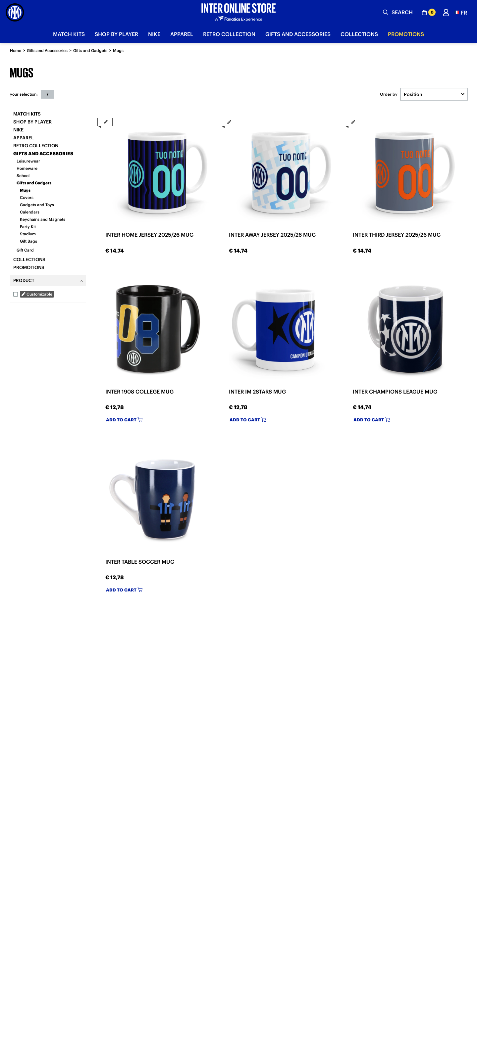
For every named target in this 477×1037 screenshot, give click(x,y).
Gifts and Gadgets (90, 50)
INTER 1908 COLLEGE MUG (139, 391)
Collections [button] (359, 34)
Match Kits (27, 114)
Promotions (28, 267)
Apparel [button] (181, 34)
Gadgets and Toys (37, 204)
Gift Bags (28, 241)
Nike (18, 130)
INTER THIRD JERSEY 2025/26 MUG (397, 234)
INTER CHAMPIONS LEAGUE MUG (395, 391)
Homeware (27, 168)
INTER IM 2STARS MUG (257, 391)
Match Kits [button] (69, 34)
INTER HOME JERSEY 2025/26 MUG (149, 234)
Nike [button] (154, 34)
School (23, 175)
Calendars (29, 212)
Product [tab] (23, 280)
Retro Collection (35, 146)
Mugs (118, 50)
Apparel (23, 138)
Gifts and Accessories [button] (298, 34)
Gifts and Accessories (47, 50)
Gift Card (25, 250)
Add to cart (124, 420)
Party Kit (28, 226)
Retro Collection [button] (229, 34)
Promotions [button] (406, 34)
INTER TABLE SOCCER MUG (139, 561)
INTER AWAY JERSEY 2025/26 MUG (272, 234)
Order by (389, 94)
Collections (29, 259)
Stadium (28, 233)
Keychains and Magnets (42, 219)
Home (15, 50)
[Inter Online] (15, 12)
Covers (26, 197)
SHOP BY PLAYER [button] (116, 34)
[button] (460, 12)
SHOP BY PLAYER (32, 122)
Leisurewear (28, 161)
